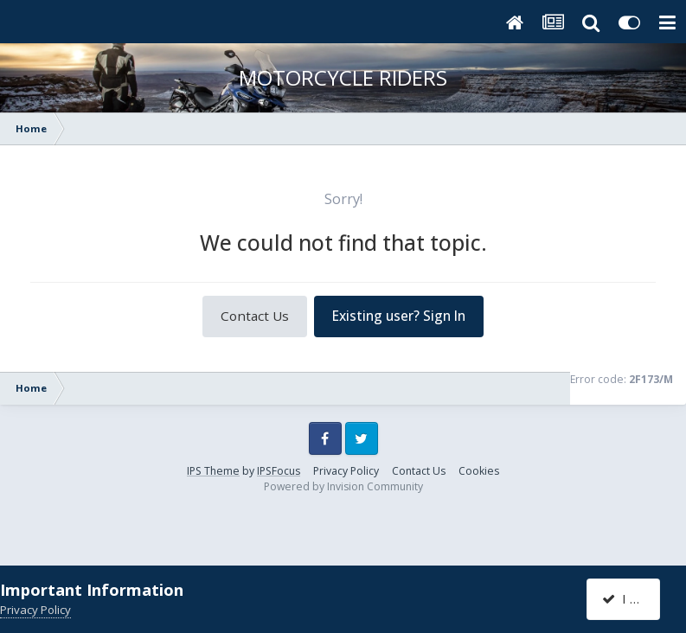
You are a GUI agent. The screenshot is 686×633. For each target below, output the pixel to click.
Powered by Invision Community (343, 486)
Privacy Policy (346, 471)
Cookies (478, 471)
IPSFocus (278, 471)
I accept (633, 598)
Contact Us (255, 315)
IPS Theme (213, 471)
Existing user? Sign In (398, 315)
